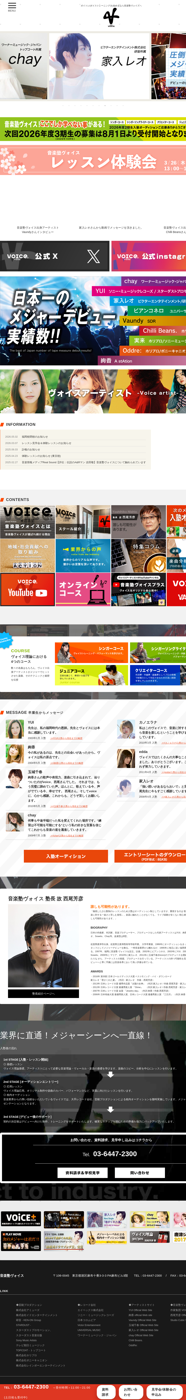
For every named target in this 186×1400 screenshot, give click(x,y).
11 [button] (123, 106)
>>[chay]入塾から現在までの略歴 (66, 835)
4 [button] (81, 106)
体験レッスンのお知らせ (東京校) (41, 455)
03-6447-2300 (115, 1154)
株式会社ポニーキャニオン (31, 1360)
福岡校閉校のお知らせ (35, 436)
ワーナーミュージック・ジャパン (97, 1335)
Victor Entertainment (89, 1325)
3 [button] (75, 106)
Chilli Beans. (136, 1340)
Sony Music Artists (26, 1340)
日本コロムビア (87, 1320)
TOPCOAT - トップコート (31, 1350)
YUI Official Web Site (140, 1310)
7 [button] (99, 106)
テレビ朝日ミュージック (30, 1345)
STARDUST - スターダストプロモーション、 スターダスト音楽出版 (34, 1330)
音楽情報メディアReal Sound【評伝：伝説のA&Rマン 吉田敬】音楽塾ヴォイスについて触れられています (84, 462)
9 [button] (111, 106)
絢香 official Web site (140, 1315)
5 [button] (87, 106)
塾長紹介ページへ (43, 993)
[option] (93, 66)
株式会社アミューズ (27, 1310)
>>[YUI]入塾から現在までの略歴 (66, 738)
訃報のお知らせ (31, 449)
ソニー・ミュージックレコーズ (96, 1315)
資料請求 (105, 1392)
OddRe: (133, 1345)
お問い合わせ (130, 1392)
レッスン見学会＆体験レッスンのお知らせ (46, 443)
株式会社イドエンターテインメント (37, 1315)
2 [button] (69, 106)
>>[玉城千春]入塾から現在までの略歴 (68, 806)
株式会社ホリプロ (26, 1355)
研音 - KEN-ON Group (28, 1320)
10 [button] (117, 106)
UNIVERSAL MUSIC (89, 1330)
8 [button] (105, 106)
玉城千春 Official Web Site (143, 1325)
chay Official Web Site (141, 1335)
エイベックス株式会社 (91, 1310)
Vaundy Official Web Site (142, 1320)
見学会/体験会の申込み (164, 1392)
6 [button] (93, 106)
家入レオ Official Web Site (143, 1330)
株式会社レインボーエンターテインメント (41, 1365)
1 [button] (63, 106)
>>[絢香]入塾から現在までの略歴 (66, 763)
